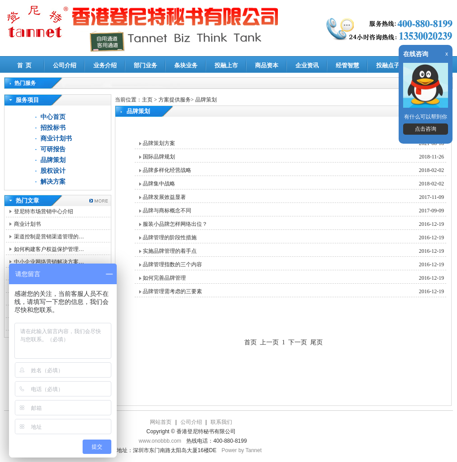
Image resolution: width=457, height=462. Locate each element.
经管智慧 (347, 65)
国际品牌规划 (159, 157)
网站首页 (160, 422)
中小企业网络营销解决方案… (49, 262)
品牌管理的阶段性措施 (170, 237)
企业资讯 (307, 65)
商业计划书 (56, 138)
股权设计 (53, 170)
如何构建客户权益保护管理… (49, 249)
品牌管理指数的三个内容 (172, 264)
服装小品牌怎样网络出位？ (175, 224)
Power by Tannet (242, 450)
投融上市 (226, 65)
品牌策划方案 (159, 143)
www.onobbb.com (160, 441)
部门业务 (145, 65)
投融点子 (388, 65)
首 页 (24, 65)
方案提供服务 (174, 100)
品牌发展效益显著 (164, 197)
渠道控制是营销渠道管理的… (49, 236)
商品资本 (266, 65)
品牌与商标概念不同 (167, 210)
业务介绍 (105, 65)
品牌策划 (53, 160)
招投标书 (53, 127)
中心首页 (53, 117)
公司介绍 (64, 65)
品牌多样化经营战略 (167, 170)
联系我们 (221, 422)
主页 (147, 100)
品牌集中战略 (159, 183)
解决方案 (53, 181)
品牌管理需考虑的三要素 (172, 291)
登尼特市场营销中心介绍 (43, 211)
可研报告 (53, 149)
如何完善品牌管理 (164, 278)
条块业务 (186, 65)
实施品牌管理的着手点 (170, 251)
